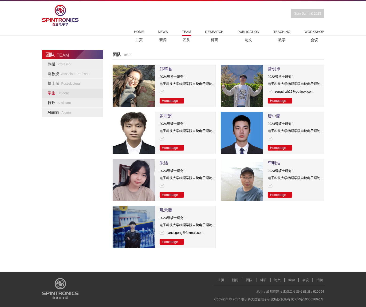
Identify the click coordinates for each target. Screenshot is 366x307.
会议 (305, 280)
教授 (60, 64)
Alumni (60, 112)
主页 (221, 280)
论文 (277, 280)
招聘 (319, 280)
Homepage (170, 101)
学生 (58, 93)
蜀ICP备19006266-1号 (307, 299)
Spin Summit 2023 (307, 13)
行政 (59, 103)
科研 (263, 280)
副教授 (69, 74)
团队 (249, 280)
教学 (291, 280)
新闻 (235, 280)
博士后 (64, 83)
